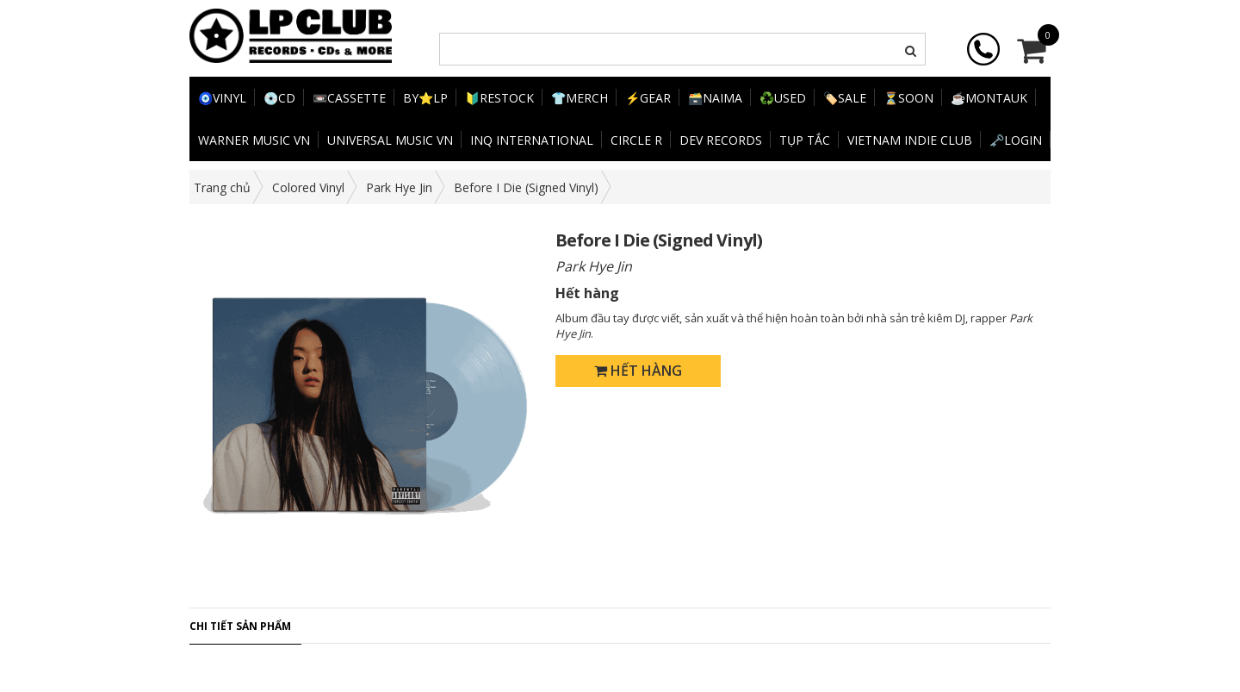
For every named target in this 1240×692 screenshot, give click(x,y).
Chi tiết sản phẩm (240, 626)
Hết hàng (638, 370)
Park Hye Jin (399, 187)
